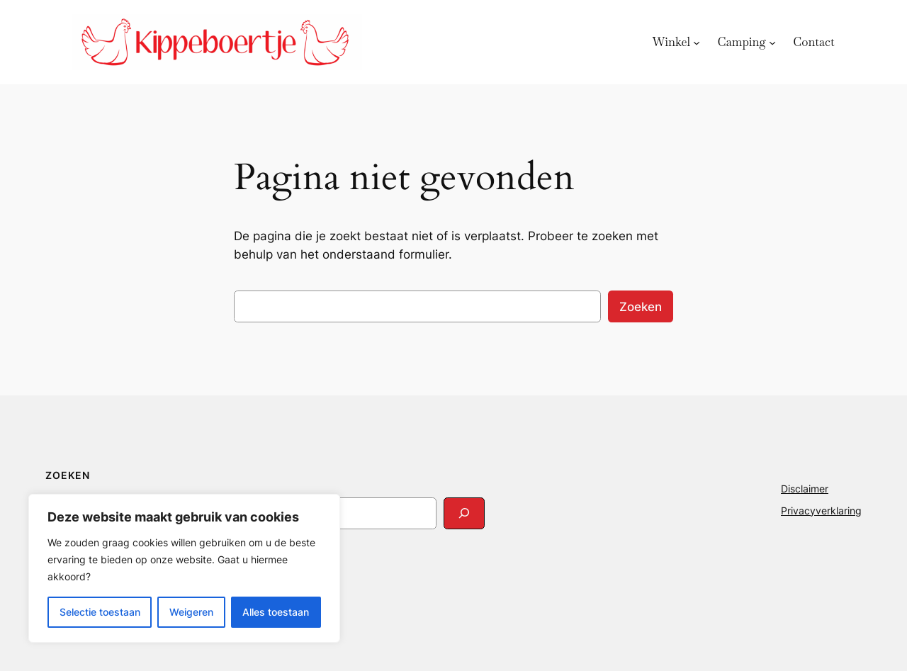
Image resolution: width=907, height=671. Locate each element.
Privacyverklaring (821, 510)
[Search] (464, 513)
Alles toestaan (275, 612)
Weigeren (191, 612)
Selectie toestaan (100, 612)
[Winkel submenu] (696, 41)
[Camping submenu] (772, 41)
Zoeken (640, 307)
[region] (184, 568)
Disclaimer (804, 489)
